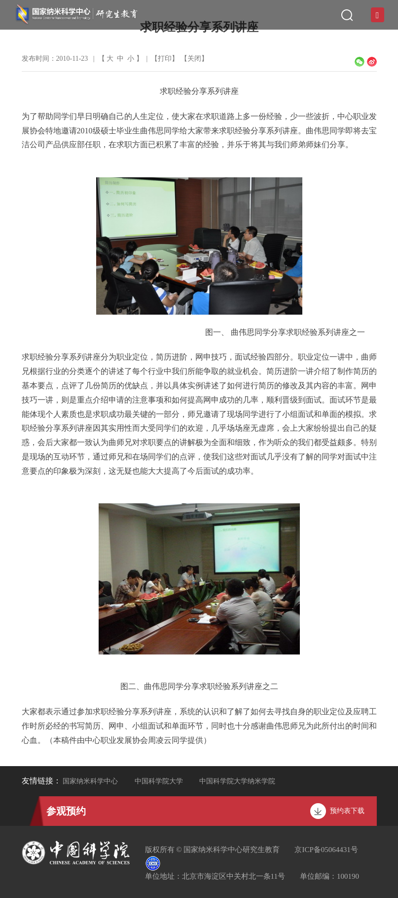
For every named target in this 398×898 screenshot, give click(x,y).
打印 (165, 58)
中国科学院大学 (159, 781)
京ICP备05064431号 (326, 850)
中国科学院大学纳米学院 (237, 781)
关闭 (194, 58)
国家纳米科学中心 (90, 781)
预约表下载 (347, 811)
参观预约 (66, 811)
